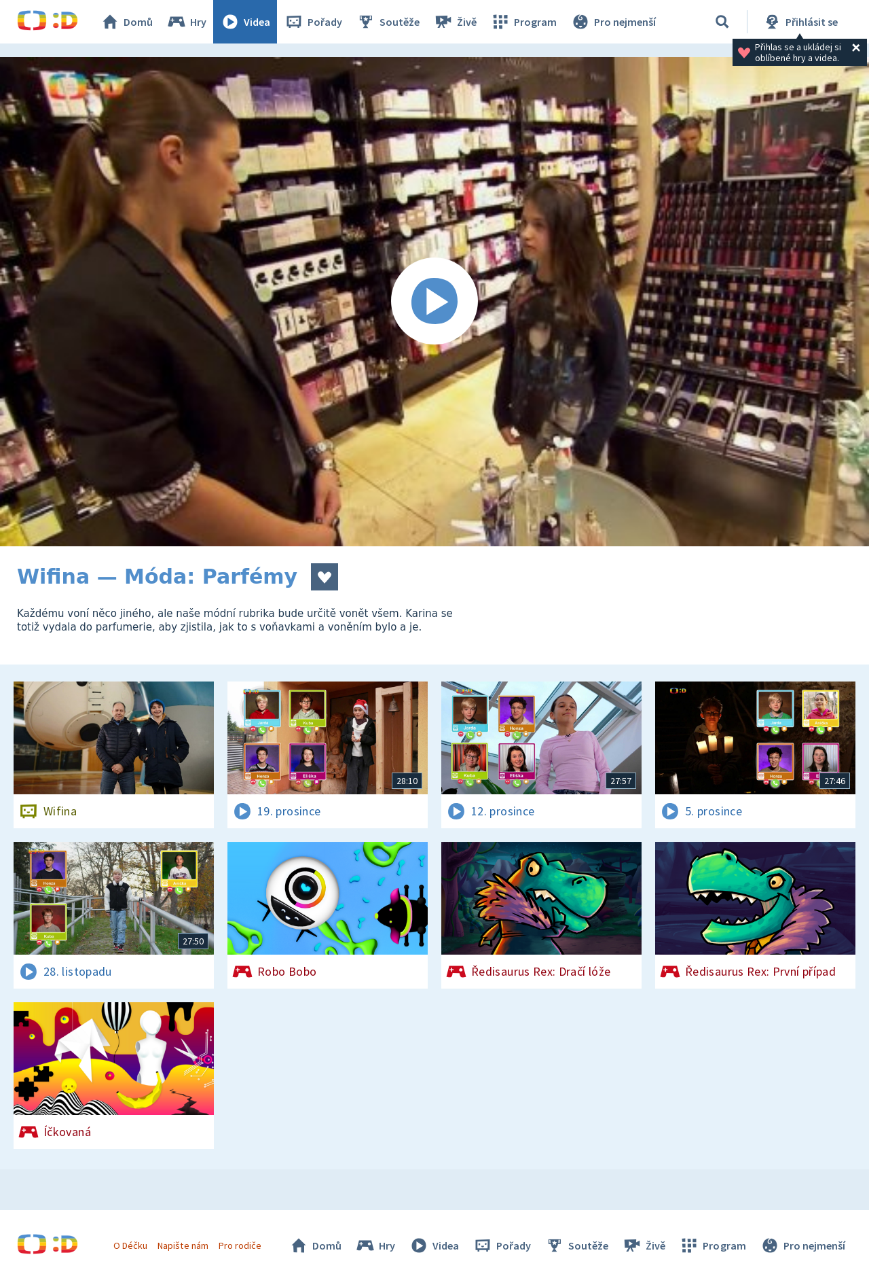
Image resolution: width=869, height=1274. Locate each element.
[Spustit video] (434, 301)
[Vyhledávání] (722, 21)
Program (523, 22)
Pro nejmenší (613, 22)
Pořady (313, 22)
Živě (455, 22)
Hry (186, 22)
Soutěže (388, 22)
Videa (245, 22)
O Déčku (130, 1245)
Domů (126, 22)
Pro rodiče (240, 1245)
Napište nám (183, 1245)
